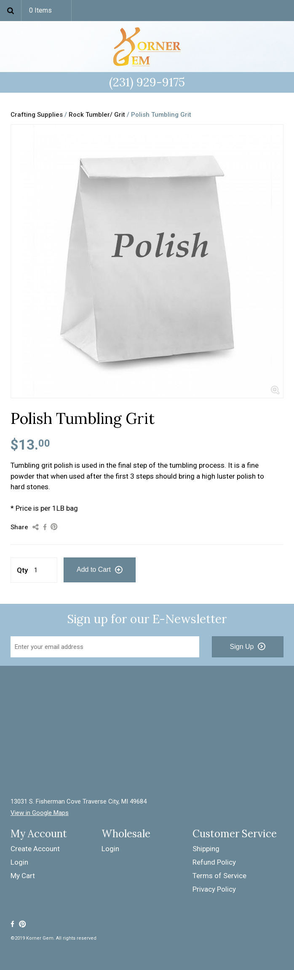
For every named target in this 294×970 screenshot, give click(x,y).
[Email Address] (105, 646)
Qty (22, 570)
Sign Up (242, 646)
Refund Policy (214, 862)
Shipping (205, 848)
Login (19, 862)
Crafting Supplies (37, 114)
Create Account (35, 848)
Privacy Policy (214, 889)
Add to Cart (94, 569)
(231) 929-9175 (147, 82)
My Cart (23, 875)
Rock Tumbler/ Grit (97, 114)
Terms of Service (219, 875)
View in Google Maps (40, 813)
